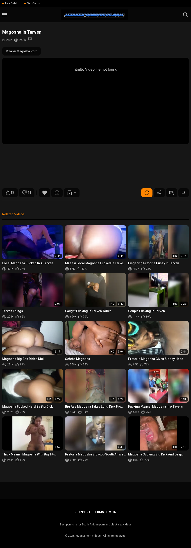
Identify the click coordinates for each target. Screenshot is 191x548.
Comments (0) (171, 192)
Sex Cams (32, 3)
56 (10, 192)
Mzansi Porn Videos (88, 535)
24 (26, 192)
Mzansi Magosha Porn (21, 51)
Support (83, 512)
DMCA (111, 512)
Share (159, 192)
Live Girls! (9, 3)
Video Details (147, 192)
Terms (98, 512)
